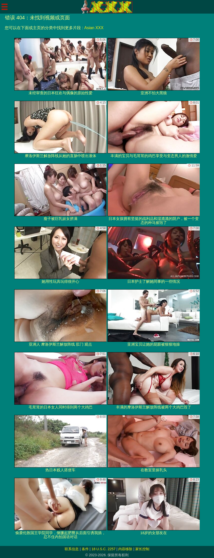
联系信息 (72, 549)
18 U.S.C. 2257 (103, 549)
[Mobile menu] (5, 7)
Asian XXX (93, 28)
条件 (85, 549)
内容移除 (125, 549)
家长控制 (142, 549)
